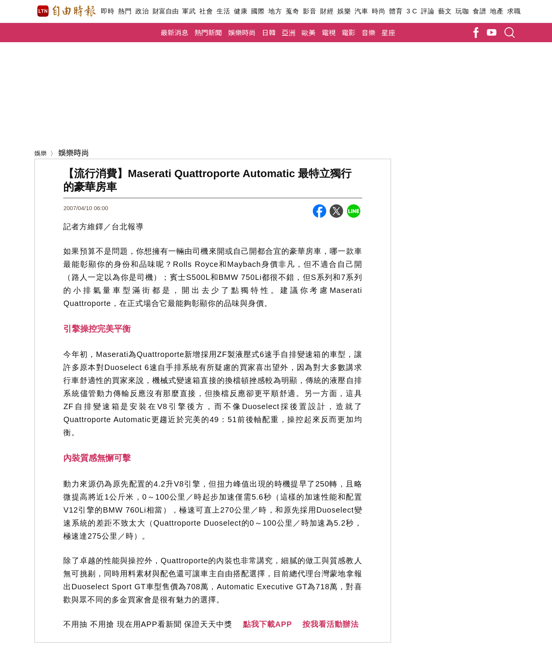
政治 (142, 11)
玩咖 (462, 11)
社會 (206, 11)
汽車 (361, 11)
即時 (107, 11)
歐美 (308, 32)
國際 (257, 11)
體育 (395, 11)
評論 (427, 11)
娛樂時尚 (242, 32)
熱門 (124, 11)
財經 (327, 11)
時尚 (378, 11)
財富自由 (165, 11)
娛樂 (344, 11)
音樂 (368, 32)
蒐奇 (292, 11)
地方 (275, 11)
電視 (328, 32)
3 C (411, 11)
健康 (240, 11)
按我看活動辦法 (330, 624)
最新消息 (174, 32)
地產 (496, 11)
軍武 (189, 11)
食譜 (479, 11)
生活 (223, 11)
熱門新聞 (208, 32)
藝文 (445, 11)
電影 (348, 32)
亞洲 (289, 32)
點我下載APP (267, 624)
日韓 (269, 32)
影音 (309, 11)
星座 (388, 32)
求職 (514, 11)
